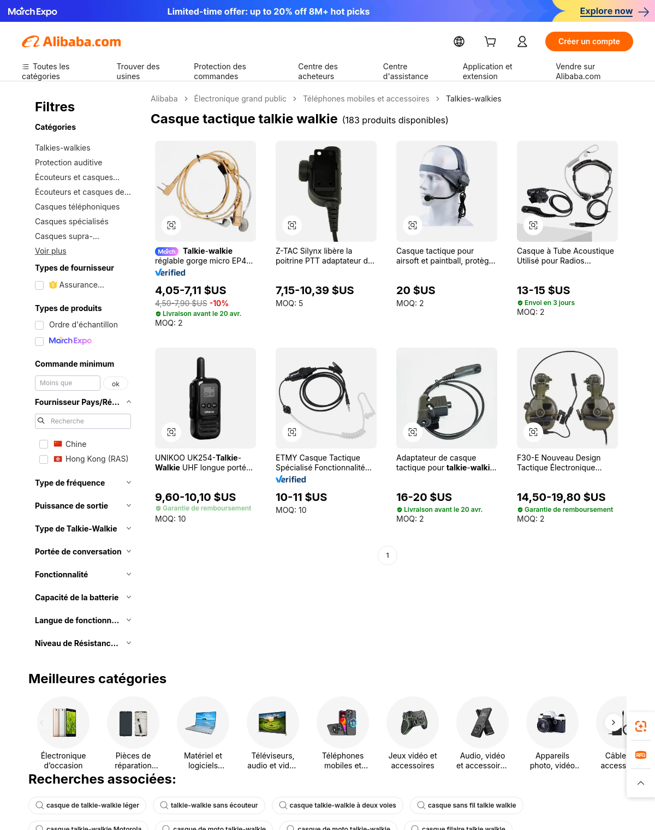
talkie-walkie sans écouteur (197, 805)
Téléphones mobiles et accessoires (355, 98)
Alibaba (163, 98)
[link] (641, 726)
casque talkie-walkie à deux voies (319, 805)
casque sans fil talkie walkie (441, 805)
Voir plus (49, 250)
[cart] (515, 42)
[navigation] (83, 374)
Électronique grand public (236, 98)
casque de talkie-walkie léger (83, 805)
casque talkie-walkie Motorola (557, 805)
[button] (171, 225)
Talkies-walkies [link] (456, 98)
